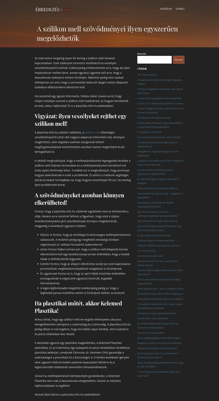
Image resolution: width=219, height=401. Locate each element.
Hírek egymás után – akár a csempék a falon (160, 288)
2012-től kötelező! (146, 74)
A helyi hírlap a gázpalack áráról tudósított (159, 98)
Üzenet (180, 8)
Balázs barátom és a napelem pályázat (157, 188)
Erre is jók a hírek (146, 250)
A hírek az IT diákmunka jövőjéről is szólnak (160, 103)
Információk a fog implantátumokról (156, 313)
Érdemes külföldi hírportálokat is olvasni (158, 245)
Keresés (141, 53)
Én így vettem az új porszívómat (154, 235)
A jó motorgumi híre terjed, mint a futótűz (159, 137)
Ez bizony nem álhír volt (149, 255)
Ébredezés (47, 9)
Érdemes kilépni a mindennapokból (155, 240)
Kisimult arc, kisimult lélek (150, 332)
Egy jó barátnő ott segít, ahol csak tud (157, 220)
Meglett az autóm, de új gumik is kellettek (159, 343)
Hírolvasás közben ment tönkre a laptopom (160, 293)
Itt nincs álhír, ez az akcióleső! (152, 318)
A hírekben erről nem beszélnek (154, 117)
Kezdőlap (166, 8)
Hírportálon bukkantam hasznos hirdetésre (160, 298)
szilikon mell (92, 132)
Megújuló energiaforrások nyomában (157, 348)
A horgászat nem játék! (149, 132)
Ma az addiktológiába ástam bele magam (158, 338)
